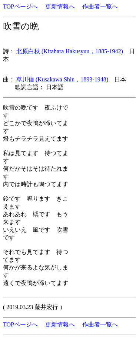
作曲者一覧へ (100, 6)
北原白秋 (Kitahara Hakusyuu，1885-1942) (69, 51)
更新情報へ (60, 6)
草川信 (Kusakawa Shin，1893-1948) (62, 79)
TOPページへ (20, 6)
